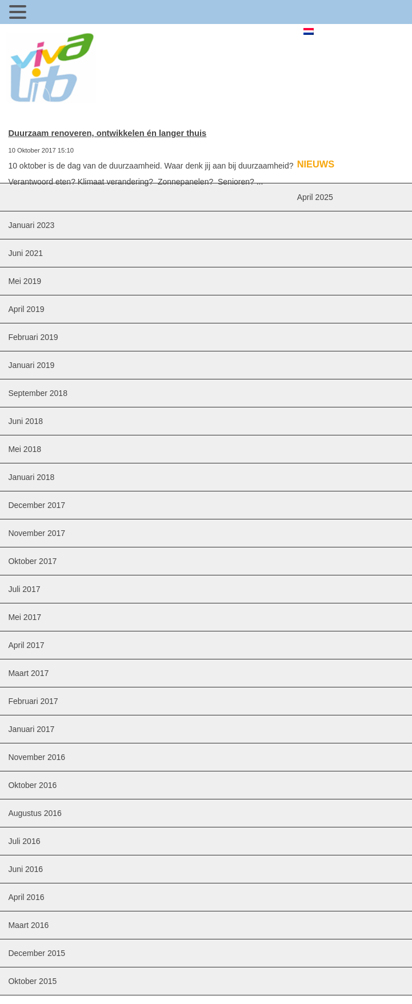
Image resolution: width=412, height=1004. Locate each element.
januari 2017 (31, 729)
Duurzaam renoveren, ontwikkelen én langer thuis (107, 133)
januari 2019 (31, 365)
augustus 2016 (34, 813)
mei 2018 (24, 449)
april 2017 (26, 645)
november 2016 (36, 757)
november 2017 (36, 533)
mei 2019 (24, 281)
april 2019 (26, 309)
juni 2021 (25, 253)
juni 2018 (25, 421)
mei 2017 (24, 617)
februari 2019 (33, 337)
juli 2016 (24, 841)
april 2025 (315, 197)
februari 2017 (33, 701)
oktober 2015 (32, 981)
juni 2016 (25, 869)
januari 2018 (31, 477)
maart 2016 (28, 925)
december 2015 (36, 953)
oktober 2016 (32, 785)
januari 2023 (31, 225)
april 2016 (26, 897)
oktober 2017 (32, 561)
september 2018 (37, 393)
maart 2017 (28, 673)
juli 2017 (24, 589)
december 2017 (36, 505)
